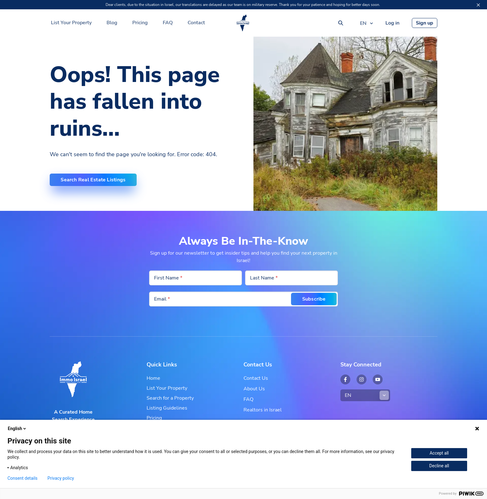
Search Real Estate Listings (94, 179)
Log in (392, 23)
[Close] (478, 5)
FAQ (168, 22)
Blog (112, 22)
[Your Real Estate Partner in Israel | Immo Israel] (243, 23)
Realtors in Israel (263, 409)
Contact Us (256, 378)
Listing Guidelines (167, 408)
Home (153, 378)
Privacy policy (61, 478)
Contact (196, 22)
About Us (254, 388)
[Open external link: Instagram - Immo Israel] (361, 379)
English (17, 428)
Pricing (140, 22)
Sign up (424, 23)
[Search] (341, 23)
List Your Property (71, 22)
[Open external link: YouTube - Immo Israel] (378, 379)
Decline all (439, 465)
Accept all (439, 453)
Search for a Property (170, 398)
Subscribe (312, 299)
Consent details (22, 478)
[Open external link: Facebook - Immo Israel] (345, 379)
